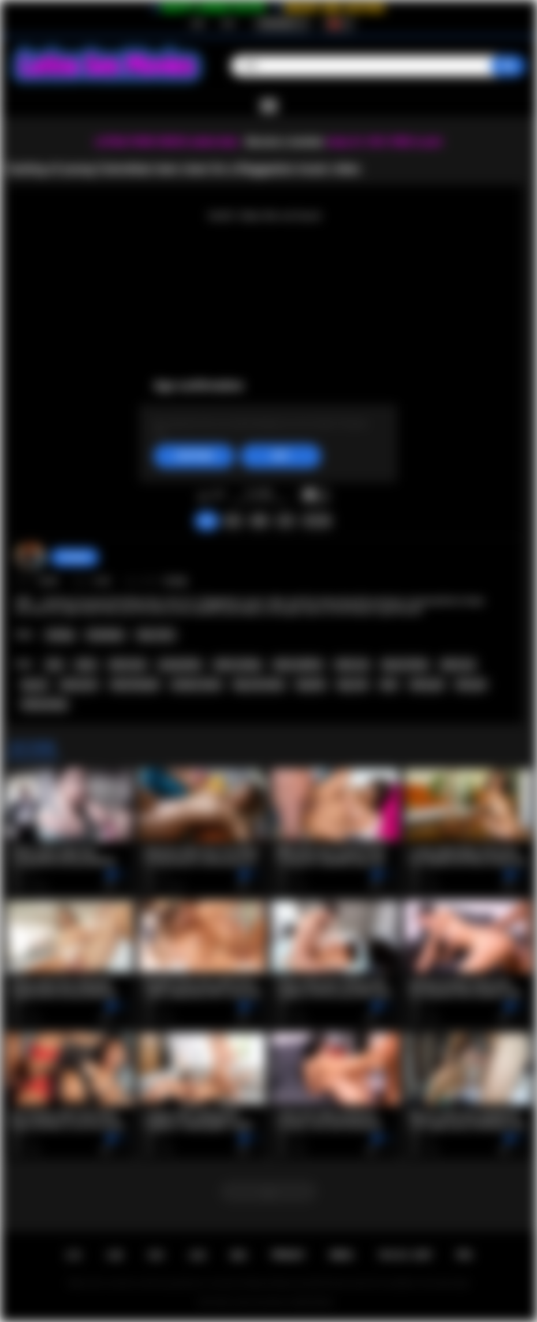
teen (54, 664)
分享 (285, 521)
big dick (310, 685)
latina (86, 664)
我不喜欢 (218, 496)
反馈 (197, 1255)
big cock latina (258, 685)
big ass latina (405, 664)
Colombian (105, 635)
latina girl (426, 685)
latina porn (79, 685)
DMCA (341, 1255)
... (268, 1191)
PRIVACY (288, 1255)
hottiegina (74, 557)
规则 (238, 1255)
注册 (197, 24)
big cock (353, 685)
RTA (464, 1255)
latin (389, 685)
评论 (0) (317, 521)
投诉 (233, 521)
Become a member (285, 141)
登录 (228, 24)
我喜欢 (203, 496)
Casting (59, 635)
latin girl (470, 685)
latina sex (352, 664)
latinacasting (44, 704)
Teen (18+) (155, 635)
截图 (259, 521)
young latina (180, 664)
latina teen (127, 664)
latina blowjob (135, 685)
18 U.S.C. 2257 (405, 1255)
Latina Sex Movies (261, 1302)
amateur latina (196, 685)
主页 (73, 1255)
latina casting (237, 664)
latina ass (458, 664)
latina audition (298, 664)
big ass (35, 685)
